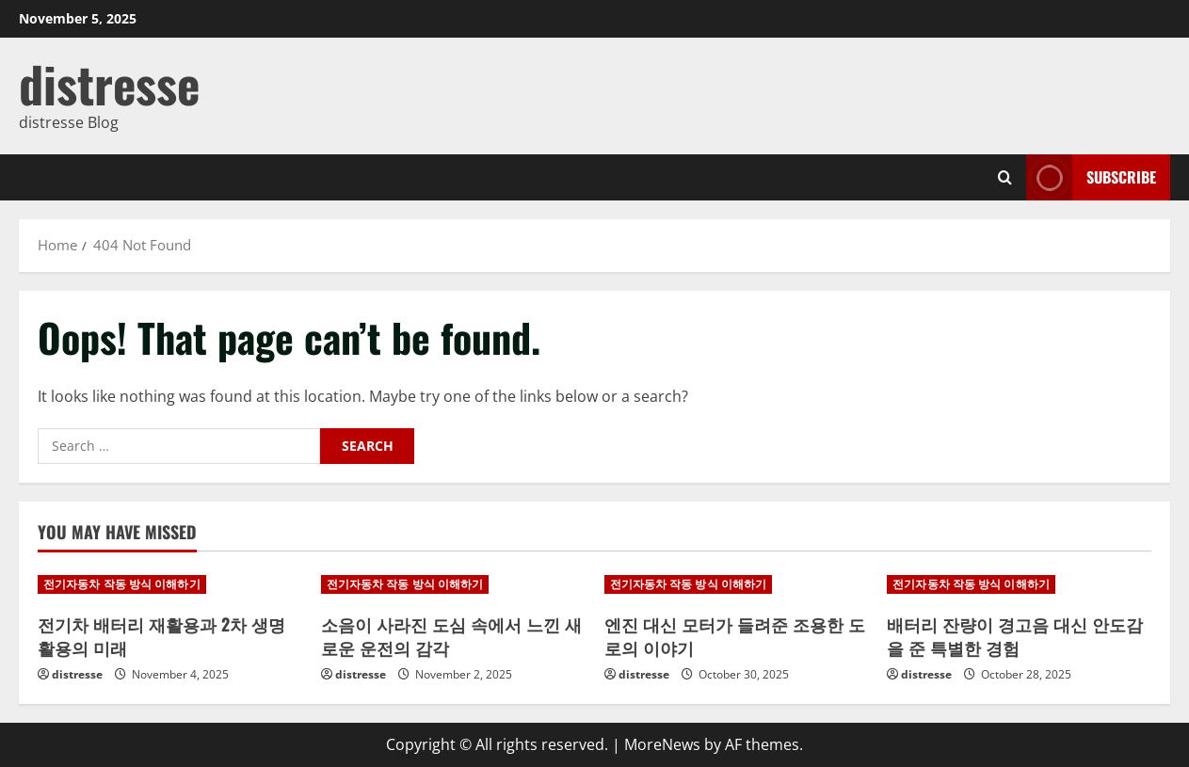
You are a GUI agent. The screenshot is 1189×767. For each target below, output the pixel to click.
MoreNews (662, 744)
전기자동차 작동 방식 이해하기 (122, 584)
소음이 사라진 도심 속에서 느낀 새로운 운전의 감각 (451, 636)
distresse (109, 83)
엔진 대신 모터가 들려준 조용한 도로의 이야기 (734, 636)
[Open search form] (1005, 177)
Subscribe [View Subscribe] (1091, 177)
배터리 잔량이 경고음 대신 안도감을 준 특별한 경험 (1015, 636)
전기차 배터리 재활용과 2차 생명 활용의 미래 (161, 636)
